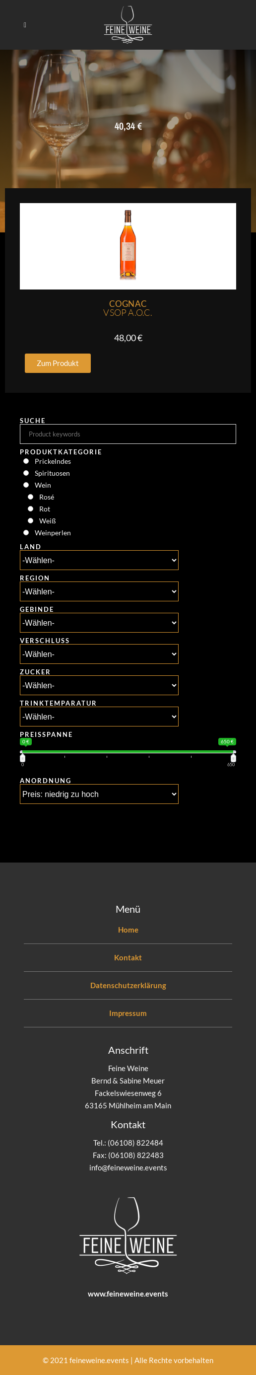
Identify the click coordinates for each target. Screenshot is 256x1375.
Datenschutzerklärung (128, 985)
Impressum (128, 1013)
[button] (58, 363)
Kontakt (128, 957)
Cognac (127, 308)
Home (128, 929)
